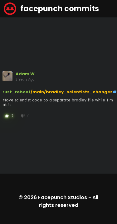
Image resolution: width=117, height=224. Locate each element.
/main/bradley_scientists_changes (72, 92)
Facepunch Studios (62, 197)
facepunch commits (51, 8)
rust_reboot (16, 92)
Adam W (25, 74)
